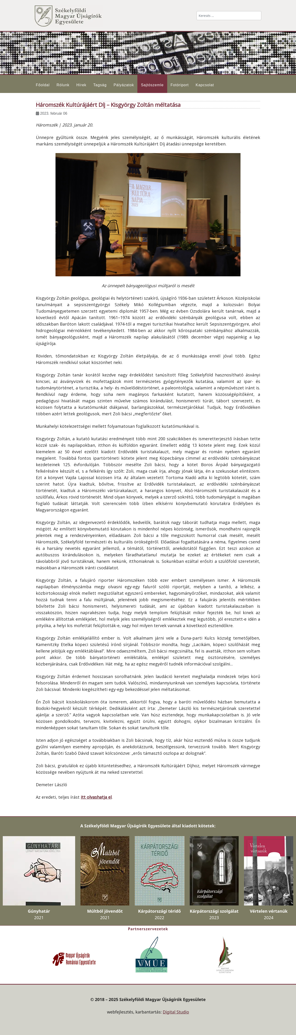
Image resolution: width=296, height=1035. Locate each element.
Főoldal (42, 85)
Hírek (81, 85)
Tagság (100, 85)
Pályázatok (124, 85)
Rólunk (62, 85)
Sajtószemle (152, 85)
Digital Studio (176, 1012)
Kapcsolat (205, 85)
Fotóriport (180, 85)
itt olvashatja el (96, 797)
